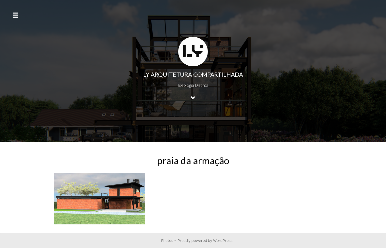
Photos (167, 240)
